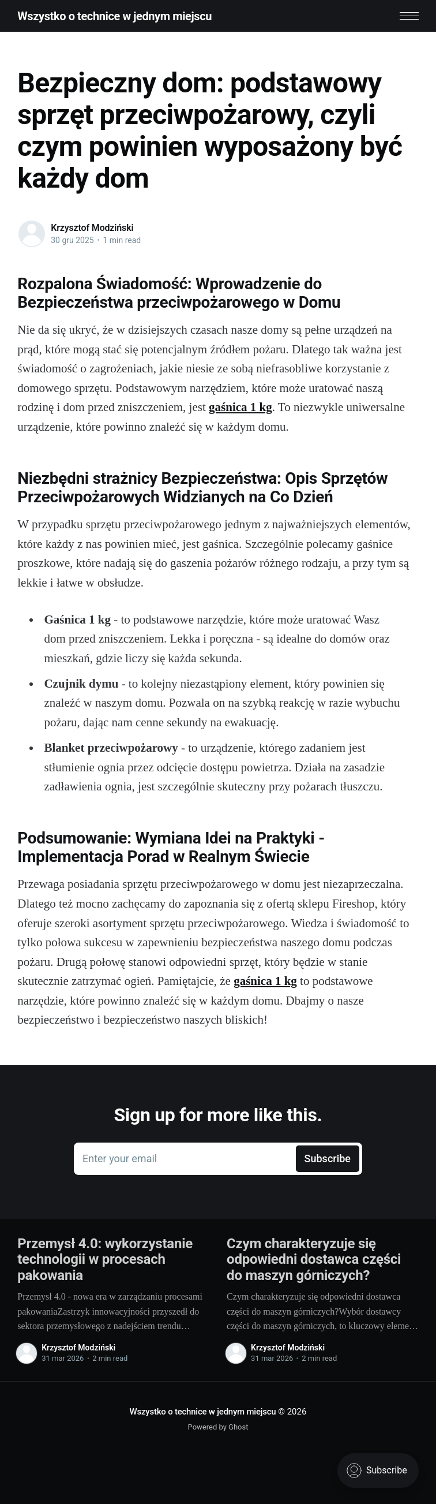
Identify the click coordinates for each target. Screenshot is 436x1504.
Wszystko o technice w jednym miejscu (114, 16)
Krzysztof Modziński (92, 227)
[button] (409, 15)
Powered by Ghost (218, 1427)
